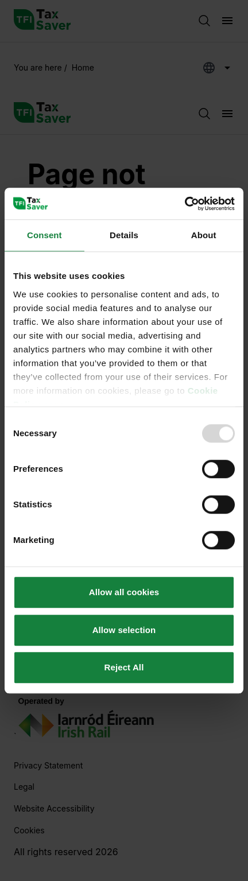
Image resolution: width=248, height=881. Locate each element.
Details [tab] (124, 235)
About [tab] (203, 235)
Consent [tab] (44, 235)
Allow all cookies (124, 592)
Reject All (124, 667)
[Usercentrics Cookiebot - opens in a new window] (184, 203)
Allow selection (124, 630)
